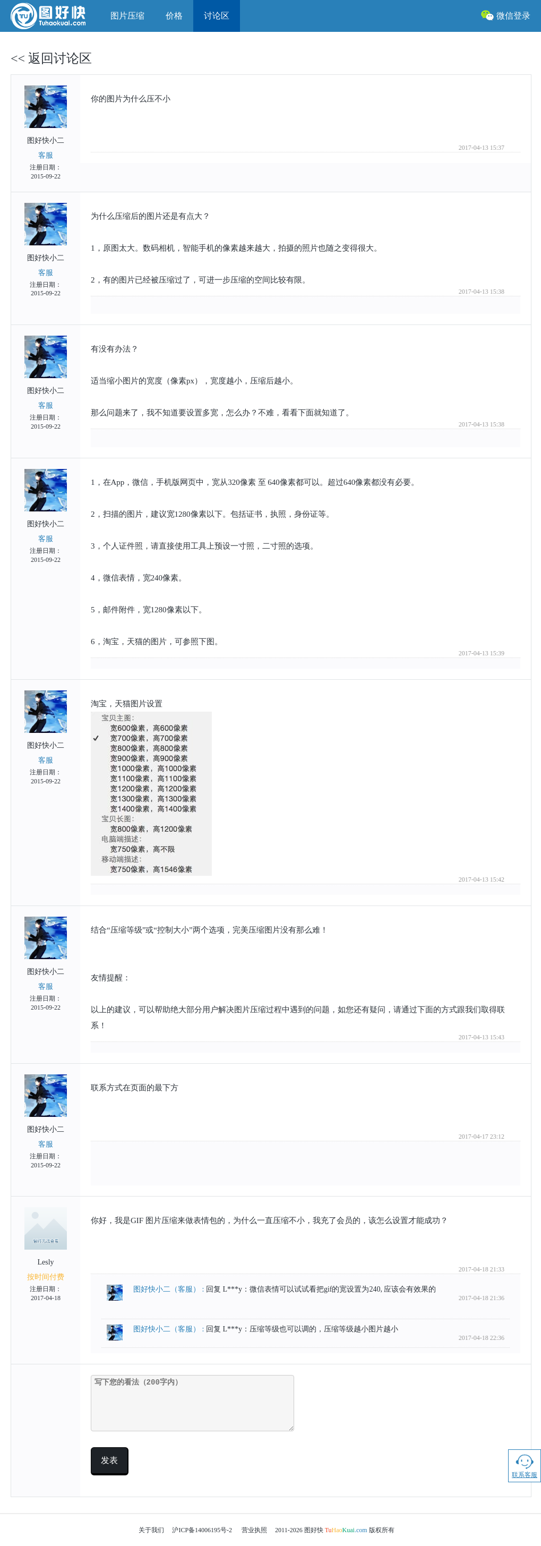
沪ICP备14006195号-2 (202, 1530)
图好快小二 (45, 133)
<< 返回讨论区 (51, 58)
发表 (109, 1460)
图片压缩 (127, 15)
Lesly (45, 1255)
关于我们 (151, 1530)
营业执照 (254, 1530)
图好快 (55, 16)
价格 (174, 15)
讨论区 (216, 15)
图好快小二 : (169, 1289)
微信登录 (505, 14)
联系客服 (524, 1466)
